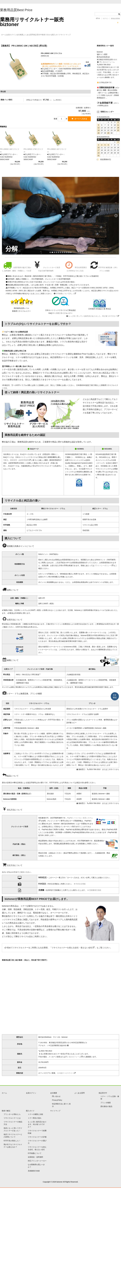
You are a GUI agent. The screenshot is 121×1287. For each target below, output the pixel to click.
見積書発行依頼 (95, 887)
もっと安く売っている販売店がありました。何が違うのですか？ (92, 313)
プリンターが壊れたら (12, 1111)
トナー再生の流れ (34, 1115)
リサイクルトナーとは (12, 1115)
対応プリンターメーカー (37, 1158)
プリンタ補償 (105, 1099)
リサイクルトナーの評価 (37, 1134)
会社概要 (31, 34)
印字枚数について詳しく (65, 290)
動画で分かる (73, 34)
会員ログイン (18, 34)
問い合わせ (56, 1093)
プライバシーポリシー (102, 562)
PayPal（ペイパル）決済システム (80, 815)
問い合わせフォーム (107, 58)
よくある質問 (44, 34)
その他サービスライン (65, 1070)
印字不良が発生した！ (12, 1137)
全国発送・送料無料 (35, 1154)
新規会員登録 (115, 18)
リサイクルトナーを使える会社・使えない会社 (72, 944)
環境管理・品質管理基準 (19, 457)
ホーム (5, 34)
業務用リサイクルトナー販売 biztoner (32, 22)
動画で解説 (6, 1108)
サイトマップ (102, 34)
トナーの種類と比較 (35, 1111)
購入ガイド (87, 34)
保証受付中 (59, 34)
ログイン (106, 18)
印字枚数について (34, 1150)
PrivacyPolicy (57, 1097)
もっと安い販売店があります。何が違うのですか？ (37, 1121)
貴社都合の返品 (106, 1103)
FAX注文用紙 (81, 881)
